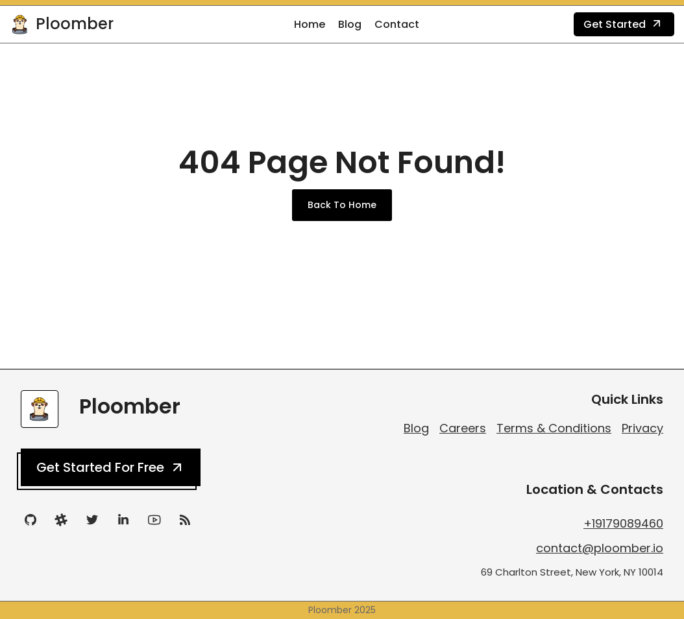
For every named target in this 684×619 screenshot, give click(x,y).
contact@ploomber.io (599, 548)
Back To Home (342, 204)
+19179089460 (623, 523)
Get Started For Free (110, 467)
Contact (396, 24)
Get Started (624, 24)
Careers (462, 428)
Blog (349, 24)
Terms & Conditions (553, 428)
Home (309, 24)
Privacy (642, 428)
